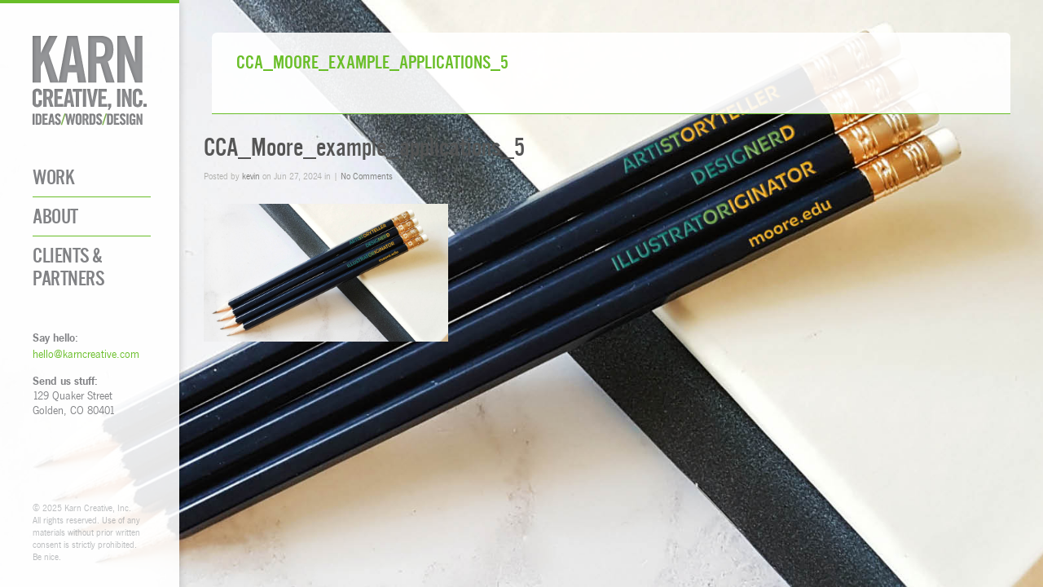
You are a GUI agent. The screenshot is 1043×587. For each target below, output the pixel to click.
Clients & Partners (68, 267)
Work (53, 177)
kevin (251, 175)
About (55, 216)
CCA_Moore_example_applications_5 (364, 147)
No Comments (367, 175)
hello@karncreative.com (86, 353)
